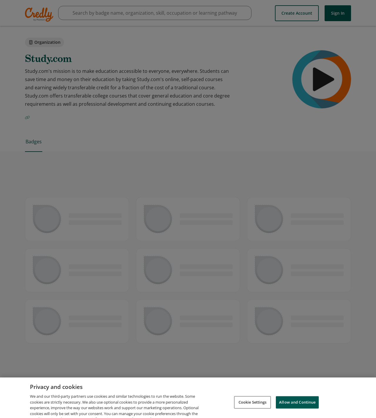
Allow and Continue (297, 405)
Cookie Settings (253, 405)
